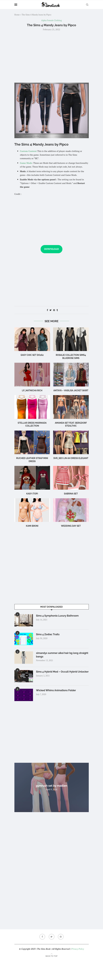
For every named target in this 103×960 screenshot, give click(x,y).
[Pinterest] (61, 936)
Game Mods (26, 162)
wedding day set (71, 526)
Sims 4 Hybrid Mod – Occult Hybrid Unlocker (62, 671)
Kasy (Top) (32, 493)
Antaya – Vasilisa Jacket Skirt (70, 390)
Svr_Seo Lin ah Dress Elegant (70, 458)
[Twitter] (51, 936)
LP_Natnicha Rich (32, 390)
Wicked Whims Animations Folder (56, 690)
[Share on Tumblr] (57, 310)
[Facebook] (42, 936)
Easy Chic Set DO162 (32, 355)
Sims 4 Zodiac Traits (48, 634)
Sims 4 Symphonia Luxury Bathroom (57, 615)
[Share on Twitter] (51, 310)
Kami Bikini (32, 526)
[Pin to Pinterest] (54, 310)
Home (17, 14)
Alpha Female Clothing (51, 20)
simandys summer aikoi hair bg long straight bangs (62, 655)
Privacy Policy (77, 948)
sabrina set (71, 493)
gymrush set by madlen (51, 785)
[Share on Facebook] (47, 310)
